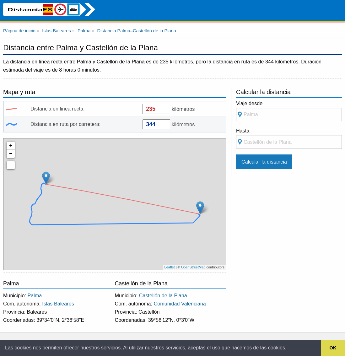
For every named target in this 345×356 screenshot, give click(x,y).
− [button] (11, 154)
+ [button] (11, 145)
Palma (34, 295)
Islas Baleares (58, 303)
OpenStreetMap (193, 267)
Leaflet (169, 267)
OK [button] (333, 347)
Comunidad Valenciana (180, 303)
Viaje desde (289, 110)
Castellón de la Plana (163, 295)
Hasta (289, 138)
